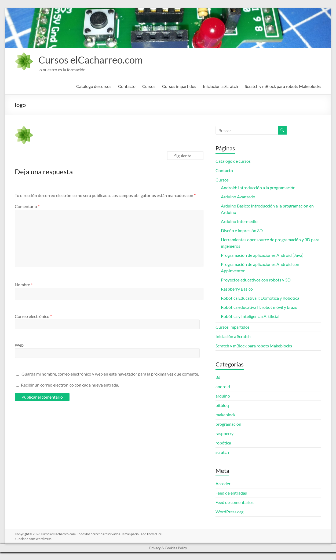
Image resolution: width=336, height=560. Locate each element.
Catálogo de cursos (93, 86)
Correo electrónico (33, 316)
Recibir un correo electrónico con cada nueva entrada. (70, 384)
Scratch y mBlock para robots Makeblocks (283, 86)
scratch (222, 452)
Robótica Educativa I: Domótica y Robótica (260, 298)
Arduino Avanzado (238, 196)
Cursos (148, 86)
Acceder (223, 483)
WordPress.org (229, 511)
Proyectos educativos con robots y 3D (256, 279)
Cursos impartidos (179, 86)
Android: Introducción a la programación (258, 187)
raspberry (224, 433)
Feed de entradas (231, 492)
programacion (228, 424)
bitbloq (222, 405)
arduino (223, 395)
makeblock (225, 414)
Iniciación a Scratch (220, 86)
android (223, 386)
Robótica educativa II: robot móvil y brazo (259, 307)
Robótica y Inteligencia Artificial (250, 316)
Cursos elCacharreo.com (90, 60)
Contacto (127, 86)
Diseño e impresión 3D (242, 230)
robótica (223, 442)
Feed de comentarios (235, 502)
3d (218, 377)
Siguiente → (185, 155)
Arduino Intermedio (239, 221)
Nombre (23, 284)
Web (19, 344)
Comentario (27, 206)
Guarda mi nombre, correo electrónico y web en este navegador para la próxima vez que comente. (110, 373)
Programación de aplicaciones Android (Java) (262, 255)
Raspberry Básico (237, 288)
